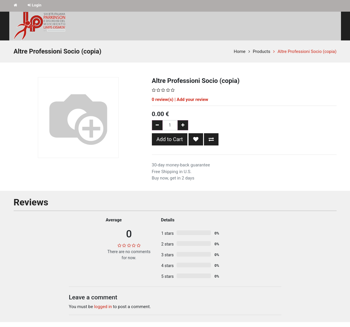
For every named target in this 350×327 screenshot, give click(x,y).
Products (261, 51)
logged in (103, 306)
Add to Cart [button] (170, 139)
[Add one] (182, 125)
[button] (196, 139)
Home (239, 51)
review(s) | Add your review (180, 99)
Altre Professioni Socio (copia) (307, 51)
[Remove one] (157, 125)
